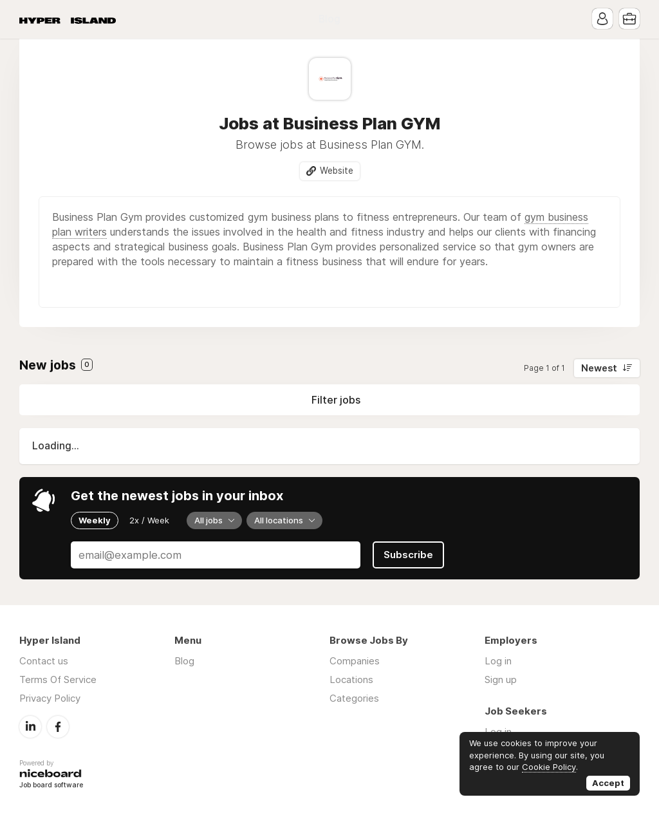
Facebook (58, 727)
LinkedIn (30, 727)
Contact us (43, 661)
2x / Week (149, 520)
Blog (329, 19)
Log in (498, 661)
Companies (355, 661)
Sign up (501, 679)
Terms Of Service (58, 679)
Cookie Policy (549, 767)
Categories (354, 698)
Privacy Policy (49, 698)
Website (336, 170)
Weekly (95, 520)
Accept (608, 783)
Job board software (51, 785)
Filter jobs (335, 399)
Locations (351, 679)
